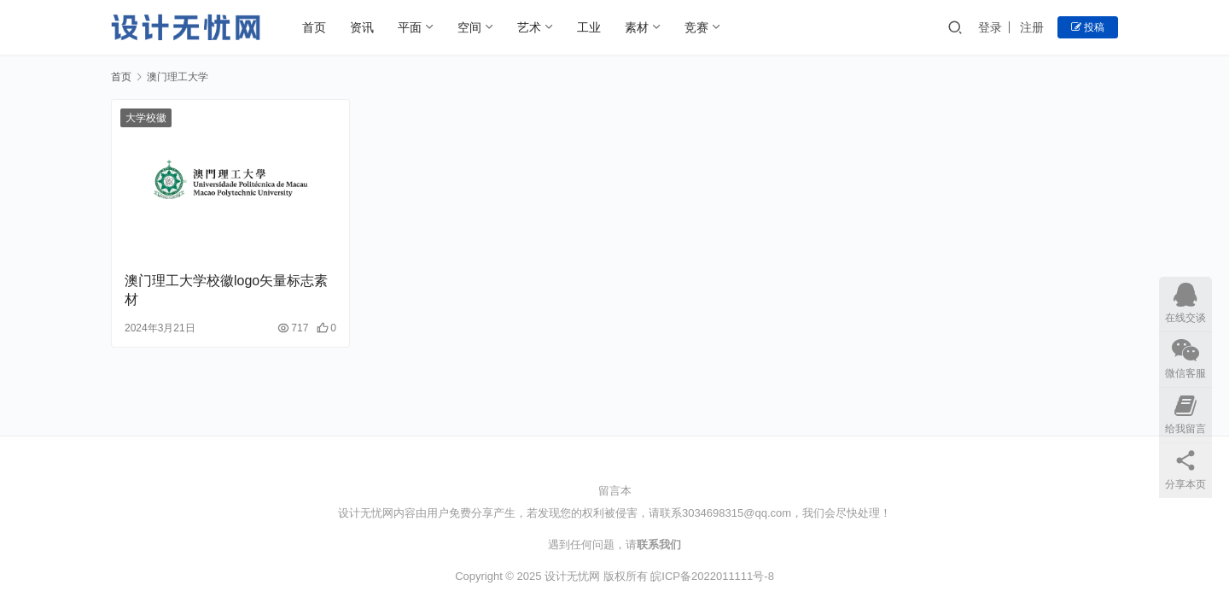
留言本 (615, 490)
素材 (637, 27)
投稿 (1087, 27)
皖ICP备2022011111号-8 (712, 576)
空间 (469, 27)
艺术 (529, 27)
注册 (1032, 27)
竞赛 (696, 27)
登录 (990, 27)
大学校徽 (145, 118)
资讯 (362, 27)
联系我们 (659, 544)
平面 (410, 27)
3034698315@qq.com (736, 513)
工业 (589, 27)
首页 (314, 27)
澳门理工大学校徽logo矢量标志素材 (226, 290)
